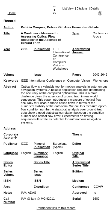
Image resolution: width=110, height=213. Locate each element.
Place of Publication (42, 145)
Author (9, 27)
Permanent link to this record (56, 207)
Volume (9, 74)
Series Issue (38, 173)
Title (7, 33)
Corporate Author (11, 136)
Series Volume (9, 173)
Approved (79, 192)
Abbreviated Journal (81, 50)
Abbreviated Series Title (81, 163)
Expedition (41, 186)
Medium (78, 180)
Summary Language (41, 154)
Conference (80, 186)
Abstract (10, 86)
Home (12, 13)
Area (7, 186)
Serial (76, 198)
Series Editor (8, 163)
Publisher (10, 143)
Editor (76, 143)
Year (7, 49)
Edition (77, 171)
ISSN (7, 180)
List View (68, 8)
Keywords (11, 80)
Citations (82, 8)
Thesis (77, 134)
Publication (42, 49)
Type (75, 33)
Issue (37, 74)
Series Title (42, 162)
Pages (76, 74)
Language (11, 153)
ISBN (37, 180)
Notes (8, 192)
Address (10, 128)
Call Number (9, 200)
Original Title (78, 154)
